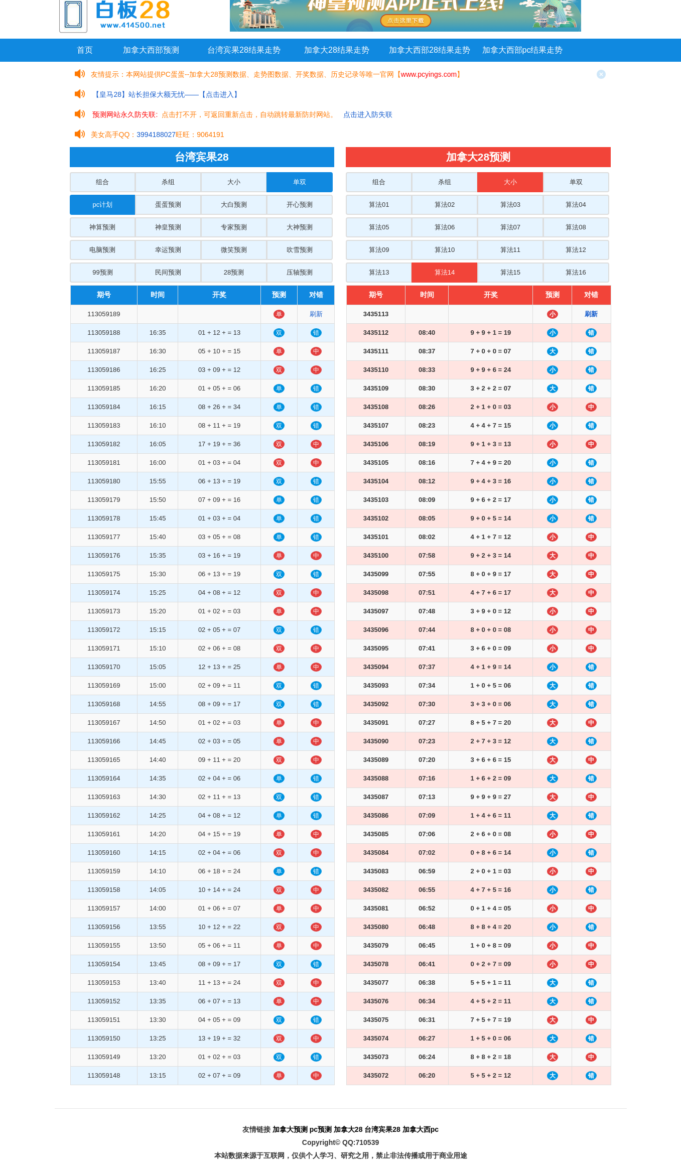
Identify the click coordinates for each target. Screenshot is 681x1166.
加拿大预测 (290, 1129)
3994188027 (156, 135)
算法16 (576, 272)
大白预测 (234, 204)
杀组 (168, 182)
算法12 (576, 249)
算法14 (445, 272)
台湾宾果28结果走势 (244, 50)
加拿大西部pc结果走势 (522, 50)
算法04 (576, 204)
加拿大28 (348, 1129)
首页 (85, 50)
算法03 (510, 204)
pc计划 (103, 204)
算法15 (510, 272)
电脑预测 (102, 249)
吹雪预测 (300, 249)
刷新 (316, 314)
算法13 (379, 272)
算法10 (445, 249)
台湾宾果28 (382, 1129)
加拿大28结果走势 (336, 50)
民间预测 (168, 272)
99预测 (102, 272)
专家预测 (234, 227)
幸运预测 (168, 249)
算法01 (379, 204)
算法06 (445, 227)
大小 (233, 182)
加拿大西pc (420, 1129)
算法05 (379, 227)
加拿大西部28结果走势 (429, 50)
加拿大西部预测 (151, 50)
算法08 (576, 227)
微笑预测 (234, 249)
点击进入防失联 (367, 114)
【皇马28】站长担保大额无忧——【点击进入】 (166, 94)
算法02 (445, 204)
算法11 (510, 249)
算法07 (510, 227)
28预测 (234, 272)
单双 (299, 182)
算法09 (379, 249)
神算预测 (102, 227)
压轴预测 (300, 272)
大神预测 (300, 227)
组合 (102, 182)
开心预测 (300, 204)
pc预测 (321, 1129)
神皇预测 (168, 227)
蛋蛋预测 (168, 204)
